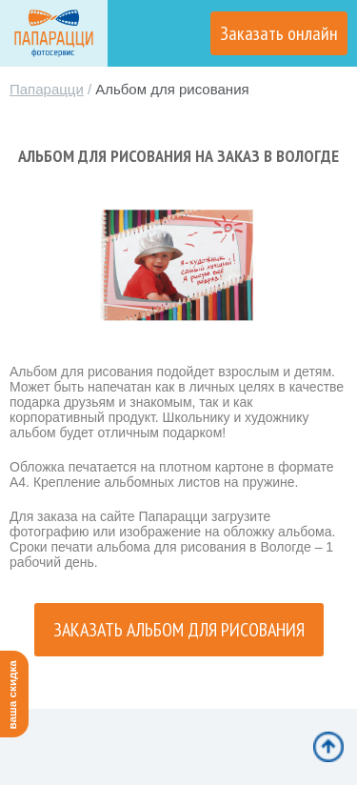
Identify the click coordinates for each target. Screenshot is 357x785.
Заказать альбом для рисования (179, 629)
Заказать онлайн (279, 33)
